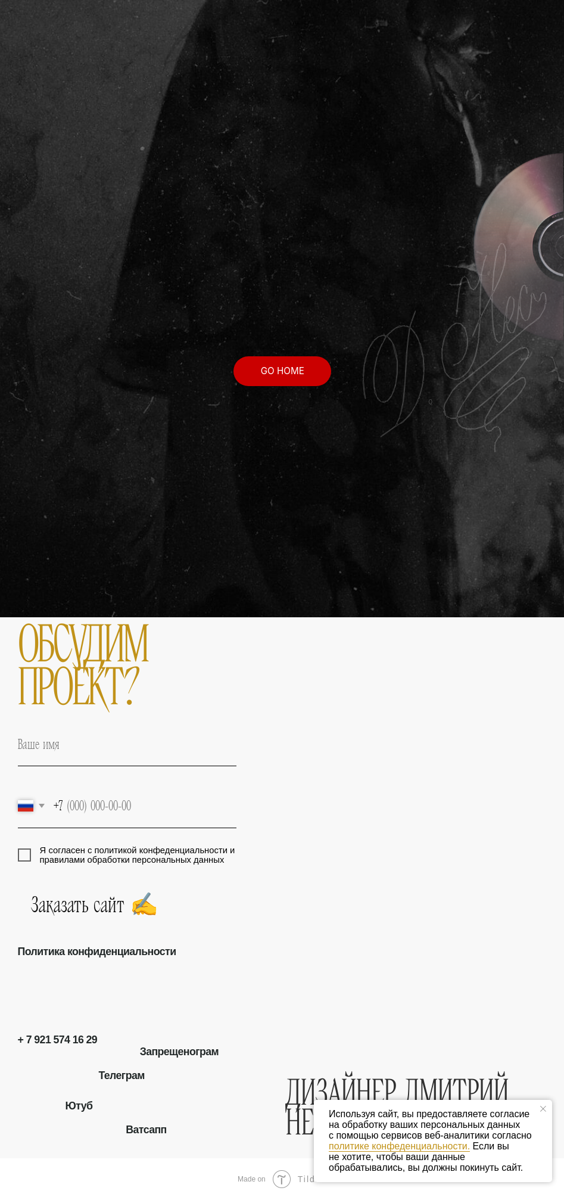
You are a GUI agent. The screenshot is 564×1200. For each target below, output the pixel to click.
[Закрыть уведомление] (543, 1109)
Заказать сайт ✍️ (37, 904)
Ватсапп (146, 1130)
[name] (127, 744)
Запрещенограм (179, 1052)
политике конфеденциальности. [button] (399, 1146)
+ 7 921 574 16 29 (58, 1040)
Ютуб (78, 1106)
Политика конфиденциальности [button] (97, 951)
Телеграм (121, 1075)
